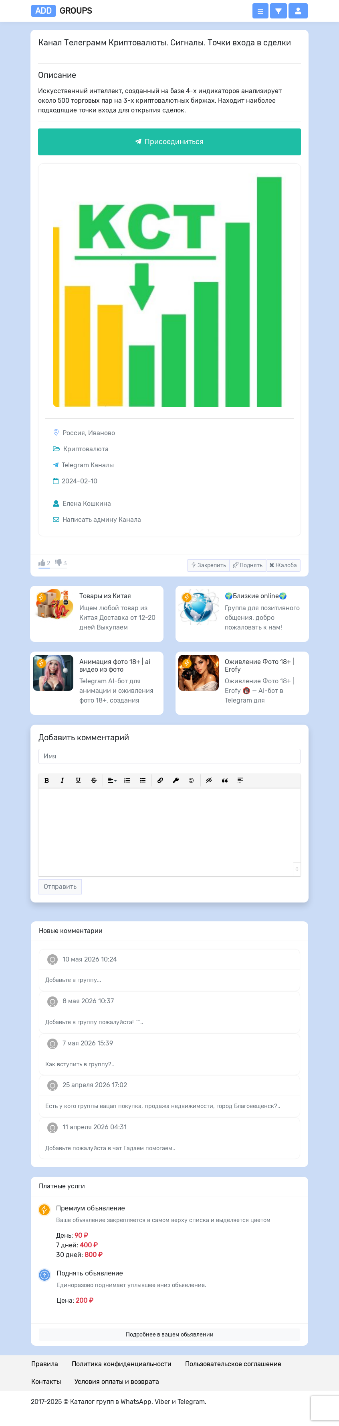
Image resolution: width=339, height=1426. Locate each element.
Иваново (101, 433)
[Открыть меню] (260, 10)
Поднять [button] (247, 565)
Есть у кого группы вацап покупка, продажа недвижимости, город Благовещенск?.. (162, 1106)
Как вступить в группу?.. (80, 1064)
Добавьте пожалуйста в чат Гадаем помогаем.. (110, 1148)
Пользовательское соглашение (233, 1364)
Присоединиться (169, 141)
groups (61, 11)
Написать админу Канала (97, 520)
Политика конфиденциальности (122, 1364)
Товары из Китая (105, 596)
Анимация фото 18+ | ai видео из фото (114, 665)
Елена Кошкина (82, 503)
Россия (74, 433)
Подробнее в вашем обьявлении (170, 1334)
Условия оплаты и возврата (117, 1381)
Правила (44, 1364)
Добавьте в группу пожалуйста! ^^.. (94, 1022)
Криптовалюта (81, 449)
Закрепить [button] (208, 565)
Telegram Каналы (88, 465)
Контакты (46, 1381)
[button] (278, 10)
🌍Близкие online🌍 (256, 596)
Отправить (60, 886)
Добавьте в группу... (73, 980)
